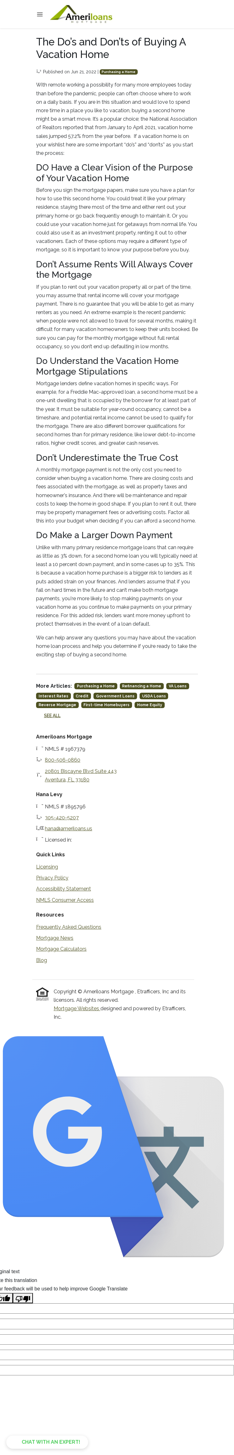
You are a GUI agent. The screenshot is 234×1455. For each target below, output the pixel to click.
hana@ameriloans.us (68, 829)
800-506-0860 (62, 760)
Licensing (47, 867)
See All (52, 715)
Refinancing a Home (141, 686)
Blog (41, 960)
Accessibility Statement (63, 889)
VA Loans (178, 686)
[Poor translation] (23, 1298)
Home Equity (149, 705)
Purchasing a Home (119, 72)
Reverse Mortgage (57, 705)
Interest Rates (53, 696)
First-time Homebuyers (106, 705)
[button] (47, 1442)
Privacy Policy (52, 878)
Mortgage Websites (77, 1008)
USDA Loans (154, 696)
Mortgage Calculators (61, 949)
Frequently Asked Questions (68, 927)
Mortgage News (54, 938)
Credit (82, 696)
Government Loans (115, 696)
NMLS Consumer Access (65, 900)
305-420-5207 (62, 818)
